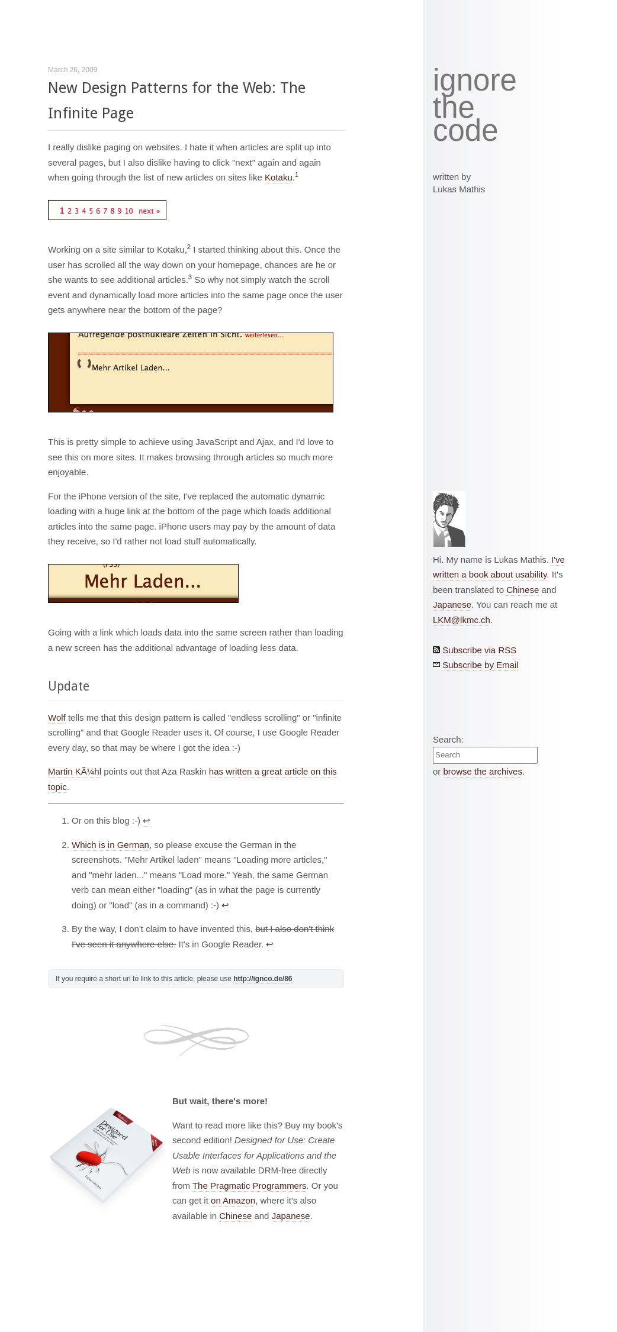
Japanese (291, 1216)
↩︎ (146, 820)
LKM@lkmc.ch (461, 620)
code (466, 131)
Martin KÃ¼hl (74, 771)
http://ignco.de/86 (262, 979)
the (454, 107)
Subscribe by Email (480, 665)
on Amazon (233, 1200)
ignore (475, 80)
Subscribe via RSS (479, 650)
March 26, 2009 (72, 70)
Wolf (57, 717)
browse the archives (483, 771)
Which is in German (110, 845)
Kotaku (279, 177)
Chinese (235, 1216)
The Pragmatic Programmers (249, 1186)
